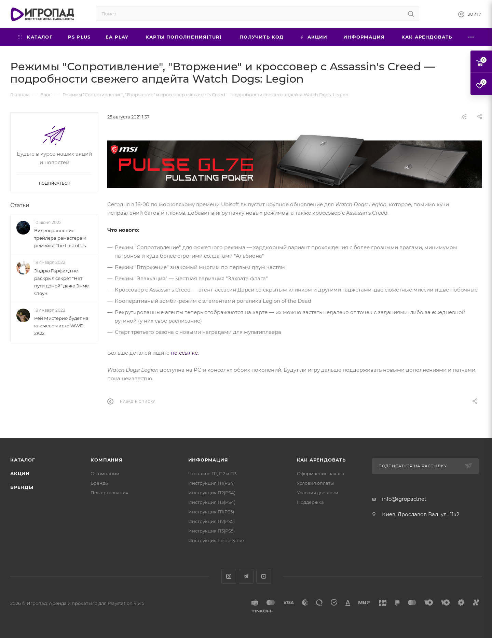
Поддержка (310, 502)
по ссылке (184, 353)
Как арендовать (321, 460)
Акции (20, 473)
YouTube (263, 576)
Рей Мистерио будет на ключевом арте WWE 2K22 (61, 325)
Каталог (22, 460)
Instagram (228, 576)
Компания (106, 460)
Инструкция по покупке (216, 540)
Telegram (246, 576)
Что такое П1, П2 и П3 (212, 473)
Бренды (21, 487)
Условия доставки (317, 492)
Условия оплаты (315, 483)
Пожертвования (109, 492)
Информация (208, 460)
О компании (105, 473)
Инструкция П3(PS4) (211, 502)
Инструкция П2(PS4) (211, 492)
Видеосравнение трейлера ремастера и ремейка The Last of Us (60, 238)
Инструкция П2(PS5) (211, 521)
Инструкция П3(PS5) (211, 531)
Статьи (19, 205)
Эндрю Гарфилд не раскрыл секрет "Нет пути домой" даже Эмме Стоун (61, 282)
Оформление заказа (320, 473)
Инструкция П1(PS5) (211, 511)
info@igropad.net (404, 499)
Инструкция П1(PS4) (211, 483)
